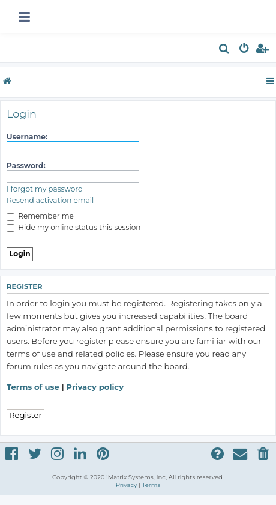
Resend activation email (50, 200)
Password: (26, 165)
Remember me (40, 215)
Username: (27, 136)
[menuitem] (225, 50)
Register (25, 415)
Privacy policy (95, 387)
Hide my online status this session (73, 227)
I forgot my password (45, 188)
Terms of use (33, 387)
